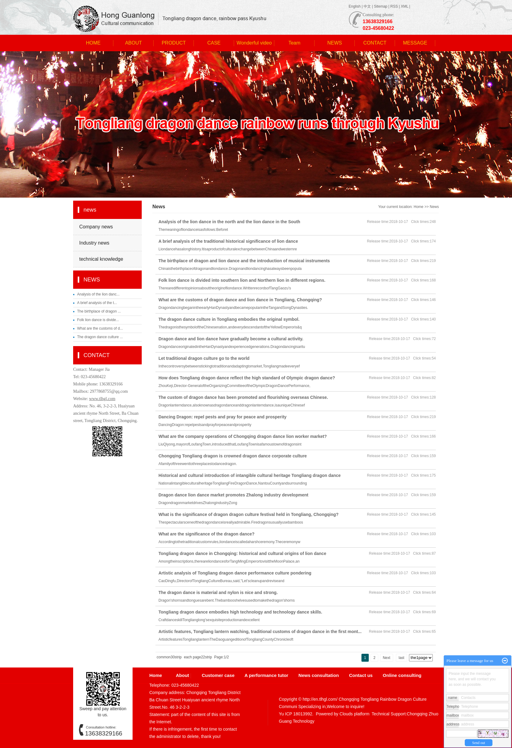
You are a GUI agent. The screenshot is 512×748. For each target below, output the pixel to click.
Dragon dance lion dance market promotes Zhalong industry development (233, 494)
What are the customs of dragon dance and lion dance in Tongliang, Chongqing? (240, 299)
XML (404, 6)
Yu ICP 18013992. (296, 713)
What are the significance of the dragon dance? (206, 533)
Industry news (94, 242)
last (401, 658)
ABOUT (133, 42)
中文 (367, 6)
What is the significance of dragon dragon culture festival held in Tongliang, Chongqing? (248, 514)
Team (294, 42)
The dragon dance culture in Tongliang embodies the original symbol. (229, 319)
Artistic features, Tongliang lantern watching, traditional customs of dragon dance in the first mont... (259, 631)
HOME (93, 42)
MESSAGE (415, 42)
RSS (394, 6)
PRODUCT (174, 42)
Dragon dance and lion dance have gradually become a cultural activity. (230, 338)
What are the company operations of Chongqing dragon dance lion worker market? (242, 436)
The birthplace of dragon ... (99, 311)
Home (418, 207)
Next (386, 658)
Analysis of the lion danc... (98, 294)
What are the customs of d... (100, 328)
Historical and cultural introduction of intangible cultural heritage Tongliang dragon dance (249, 475)
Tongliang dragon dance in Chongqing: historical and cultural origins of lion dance (242, 553)
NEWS (334, 42)
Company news (96, 226)
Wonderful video (254, 42)
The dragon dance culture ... (100, 337)
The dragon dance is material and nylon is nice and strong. (218, 592)
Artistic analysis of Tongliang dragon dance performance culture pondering (234, 573)
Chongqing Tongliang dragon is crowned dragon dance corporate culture (232, 455)
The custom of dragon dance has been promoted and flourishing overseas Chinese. (243, 397)
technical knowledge (101, 259)
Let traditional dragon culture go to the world (204, 358)
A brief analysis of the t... (97, 303)
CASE (214, 42)
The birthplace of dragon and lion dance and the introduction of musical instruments (244, 260)
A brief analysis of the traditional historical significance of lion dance (228, 241)
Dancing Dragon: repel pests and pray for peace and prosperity (222, 416)
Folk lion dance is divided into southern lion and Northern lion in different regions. (241, 280)
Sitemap (380, 6)
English (355, 6)
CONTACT (374, 42)
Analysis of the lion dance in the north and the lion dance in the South (229, 221)
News (434, 207)
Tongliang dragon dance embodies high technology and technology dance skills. (240, 612)
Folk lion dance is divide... (98, 320)
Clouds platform (354, 713)
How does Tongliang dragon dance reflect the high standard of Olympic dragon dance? (246, 377)
